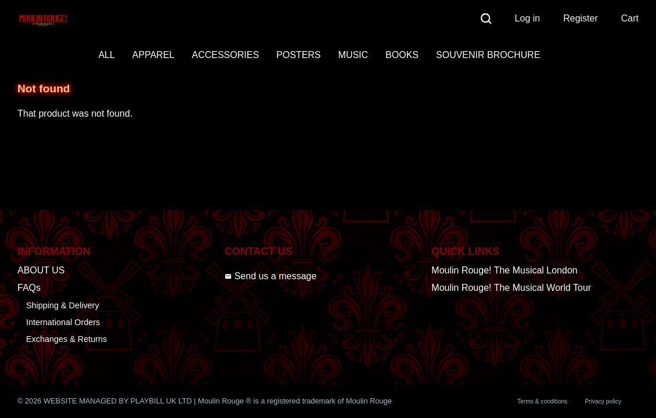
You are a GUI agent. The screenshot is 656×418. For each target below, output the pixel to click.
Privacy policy (603, 401)
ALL (106, 55)
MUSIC (353, 55)
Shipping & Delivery (62, 305)
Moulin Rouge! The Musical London (504, 270)
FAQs (29, 288)
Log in (527, 18)
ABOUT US (41, 270)
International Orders (63, 322)
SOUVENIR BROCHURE (488, 55)
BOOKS (402, 55)
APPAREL (153, 55)
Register (580, 18)
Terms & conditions (542, 401)
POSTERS (298, 55)
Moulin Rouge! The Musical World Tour (511, 288)
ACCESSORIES (225, 55)
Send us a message (270, 276)
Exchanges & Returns (66, 339)
